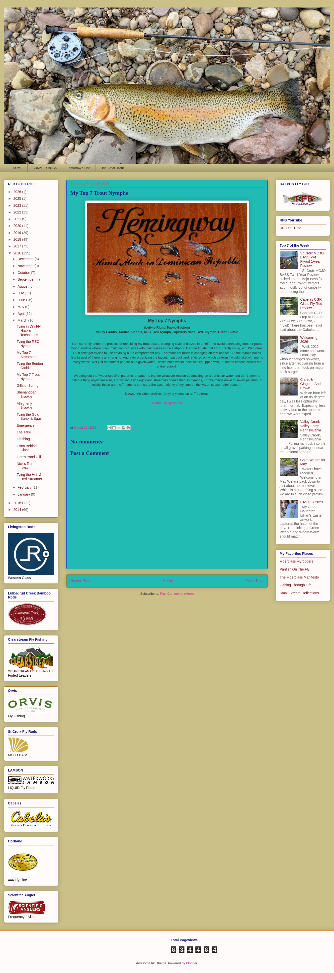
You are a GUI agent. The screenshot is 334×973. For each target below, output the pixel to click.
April (21, 314)
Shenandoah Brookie (26, 394)
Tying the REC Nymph (28, 344)
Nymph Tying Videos (167, 403)
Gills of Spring (27, 386)
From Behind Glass (27, 448)
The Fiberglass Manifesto (299, 577)
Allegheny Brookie (24, 405)
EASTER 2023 (311, 502)
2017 (17, 246)
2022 (17, 212)
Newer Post (80, 581)
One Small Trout (112, 168)
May (21, 307)
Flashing (23, 439)
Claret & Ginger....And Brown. (310, 384)
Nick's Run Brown (25, 466)
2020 (17, 226)
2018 (17, 239)
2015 (17, 503)
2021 (17, 219)
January (24, 494)
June (21, 300)
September (26, 279)
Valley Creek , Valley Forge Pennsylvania (311, 426)
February (24, 487)
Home (168, 581)
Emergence (26, 425)
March (22, 320)
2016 (17, 253)
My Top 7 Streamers (27, 355)
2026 (17, 192)
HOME (18, 168)
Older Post (254, 581)
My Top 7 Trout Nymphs (28, 377)
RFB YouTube (290, 228)
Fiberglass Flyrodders (296, 561)
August (23, 286)
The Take (24, 432)
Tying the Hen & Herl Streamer (29, 477)
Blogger (191, 963)
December (25, 259)
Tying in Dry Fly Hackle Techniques (29, 330)
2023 (17, 205)
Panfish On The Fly (295, 569)
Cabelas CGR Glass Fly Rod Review (311, 303)
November (25, 266)
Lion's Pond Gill (29, 457)
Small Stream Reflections (299, 593)
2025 (17, 198)
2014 (17, 510)
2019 (17, 233)
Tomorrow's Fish (78, 168)
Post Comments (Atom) (177, 593)
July (21, 293)
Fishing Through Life (295, 585)
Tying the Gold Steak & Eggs (29, 416)
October (24, 273)
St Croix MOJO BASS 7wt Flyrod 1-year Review (312, 259)
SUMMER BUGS (45, 168)
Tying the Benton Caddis (30, 366)
